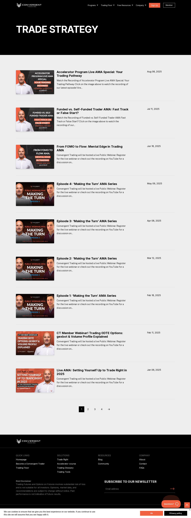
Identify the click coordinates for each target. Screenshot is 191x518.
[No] (189, 509)
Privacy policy (175, 513)
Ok (151, 513)
